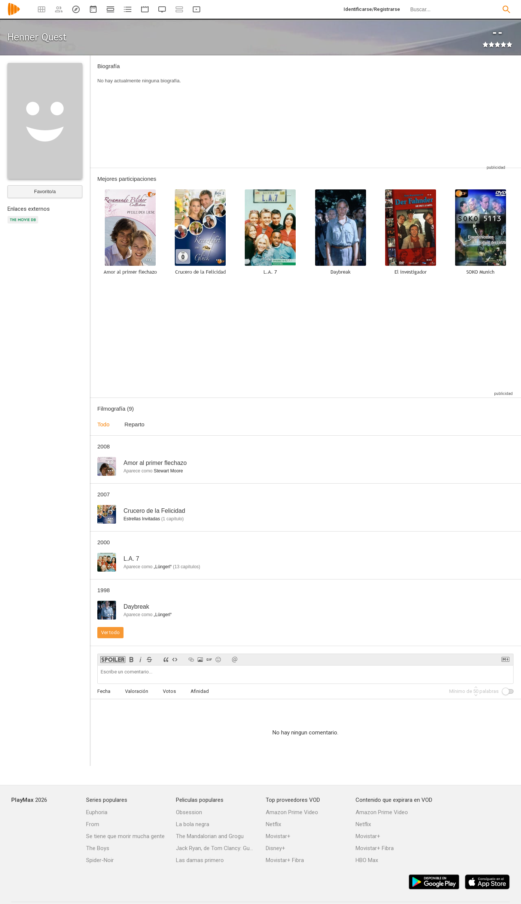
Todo (103, 424)
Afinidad (200, 691)
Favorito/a (45, 191)
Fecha (103, 691)
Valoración (136, 691)
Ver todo (110, 632)
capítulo (172, 518)
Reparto (134, 424)
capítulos (186, 566)
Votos (169, 691)
